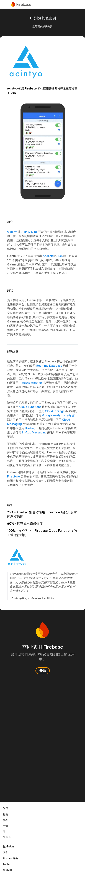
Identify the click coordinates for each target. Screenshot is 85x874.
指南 (5, 814)
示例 (5, 825)
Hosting (30, 428)
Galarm (12, 232)
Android (48, 256)
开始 (42, 671)
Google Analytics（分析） (59, 415)
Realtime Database (49, 366)
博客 (5, 852)
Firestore (13, 476)
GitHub (7, 837)
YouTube (7, 869)
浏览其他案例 (42, 18)
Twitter (7, 864)
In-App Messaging (34, 432)
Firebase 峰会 (10, 858)
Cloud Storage (55, 411)
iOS (60, 256)
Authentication (32, 383)
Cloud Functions (30, 407)
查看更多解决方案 (42, 26)
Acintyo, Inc (29, 232)
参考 (5, 820)
